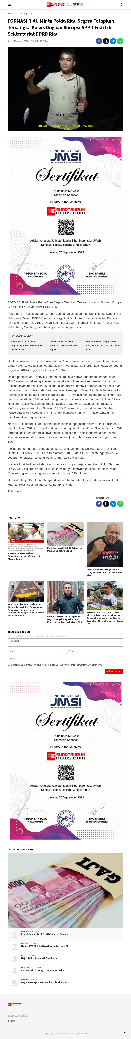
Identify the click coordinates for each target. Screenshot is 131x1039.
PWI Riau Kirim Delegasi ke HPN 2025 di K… (43, 970)
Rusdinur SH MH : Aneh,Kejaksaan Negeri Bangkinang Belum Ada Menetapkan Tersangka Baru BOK (64, 619)
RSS (12, 1021)
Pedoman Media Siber (95, 1009)
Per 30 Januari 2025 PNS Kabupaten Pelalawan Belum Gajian (63, 345)
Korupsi (25, 931)
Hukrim (24, 980)
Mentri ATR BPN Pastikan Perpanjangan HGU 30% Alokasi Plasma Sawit (26, 345)
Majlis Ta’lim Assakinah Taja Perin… (40, 958)
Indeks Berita (53, 1009)
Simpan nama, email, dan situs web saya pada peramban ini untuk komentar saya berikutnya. (56, 665)
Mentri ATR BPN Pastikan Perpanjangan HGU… (46, 946)
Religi (24, 956)
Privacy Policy (16, 1009)
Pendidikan (26, 968)
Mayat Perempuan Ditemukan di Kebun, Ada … (46, 982)
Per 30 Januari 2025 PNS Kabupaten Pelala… (45, 934)
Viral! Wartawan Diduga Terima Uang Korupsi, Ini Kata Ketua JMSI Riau (103, 345)
